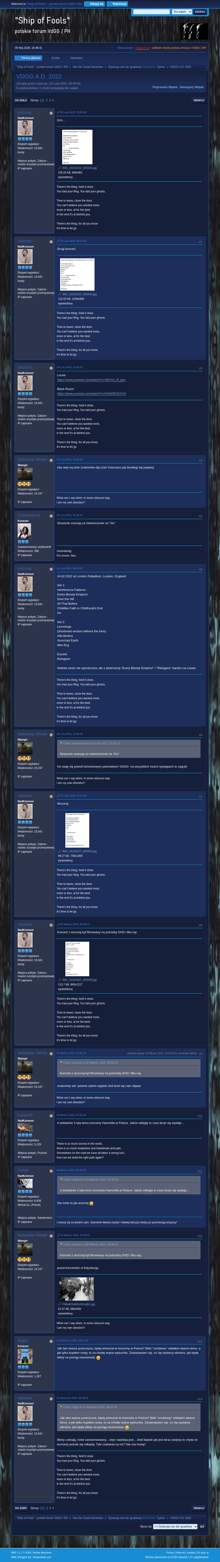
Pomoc (170, 1552)
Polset (23, 1170)
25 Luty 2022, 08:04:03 (70, 568)
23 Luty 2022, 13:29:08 (70, 459)
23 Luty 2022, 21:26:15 (70, 515)
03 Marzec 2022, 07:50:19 (71, 1115)
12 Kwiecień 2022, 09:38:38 (72, 1398)
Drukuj (199, 100)
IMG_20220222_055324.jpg (77, 168)
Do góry (21, 1508)
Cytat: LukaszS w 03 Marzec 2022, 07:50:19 (90, 1179)
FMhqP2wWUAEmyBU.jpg (76, 1304)
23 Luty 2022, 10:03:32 (70, 367)
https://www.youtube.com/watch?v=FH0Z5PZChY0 (91, 393)
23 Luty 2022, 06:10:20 (73, 241)
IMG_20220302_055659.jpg (77, 980)
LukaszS (25, 1115)
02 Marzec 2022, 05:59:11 (75, 924)
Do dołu (21, 100)
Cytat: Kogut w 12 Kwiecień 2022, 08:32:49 (90, 1407)
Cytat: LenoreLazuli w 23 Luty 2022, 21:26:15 (91, 743)
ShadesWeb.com (42, 1557)
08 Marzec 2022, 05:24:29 (71, 1170)
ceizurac (25, 112)
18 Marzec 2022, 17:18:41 (75, 1235)
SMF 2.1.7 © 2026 (21, 1552)
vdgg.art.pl (142, 47)
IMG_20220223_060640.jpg (77, 294)
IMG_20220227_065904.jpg (77, 851)
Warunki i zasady (185, 1552)
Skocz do (145, 1526)
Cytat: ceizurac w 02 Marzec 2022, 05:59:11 (90, 1062)
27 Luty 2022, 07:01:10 (73, 795)
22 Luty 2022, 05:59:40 (73, 112)
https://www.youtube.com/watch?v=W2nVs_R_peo (91, 379)
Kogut (23, 1340)
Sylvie (160, 67)
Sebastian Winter (32, 459)
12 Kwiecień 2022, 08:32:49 (72, 1340)
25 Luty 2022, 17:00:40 (70, 734)
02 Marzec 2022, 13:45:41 (71, 1053)
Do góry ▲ (203, 1552)
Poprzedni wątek (165, 87)
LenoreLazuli (29, 515)
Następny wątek (192, 87)
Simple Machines (42, 1552)
